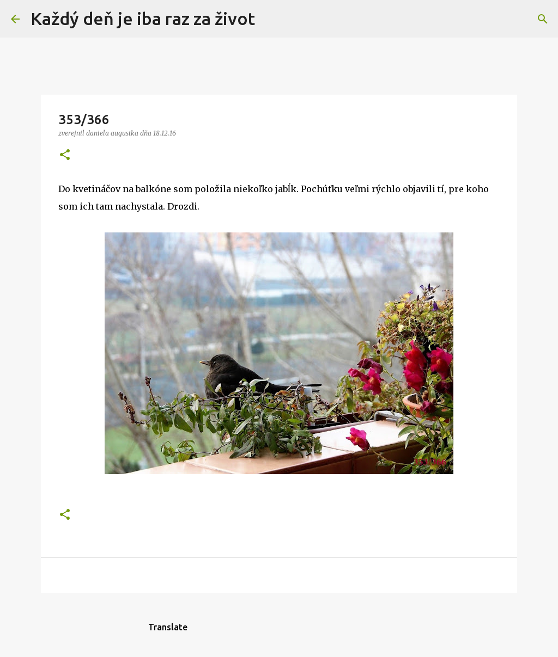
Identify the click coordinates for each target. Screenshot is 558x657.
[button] (64, 155)
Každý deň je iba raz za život (143, 18)
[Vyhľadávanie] (270, 19)
